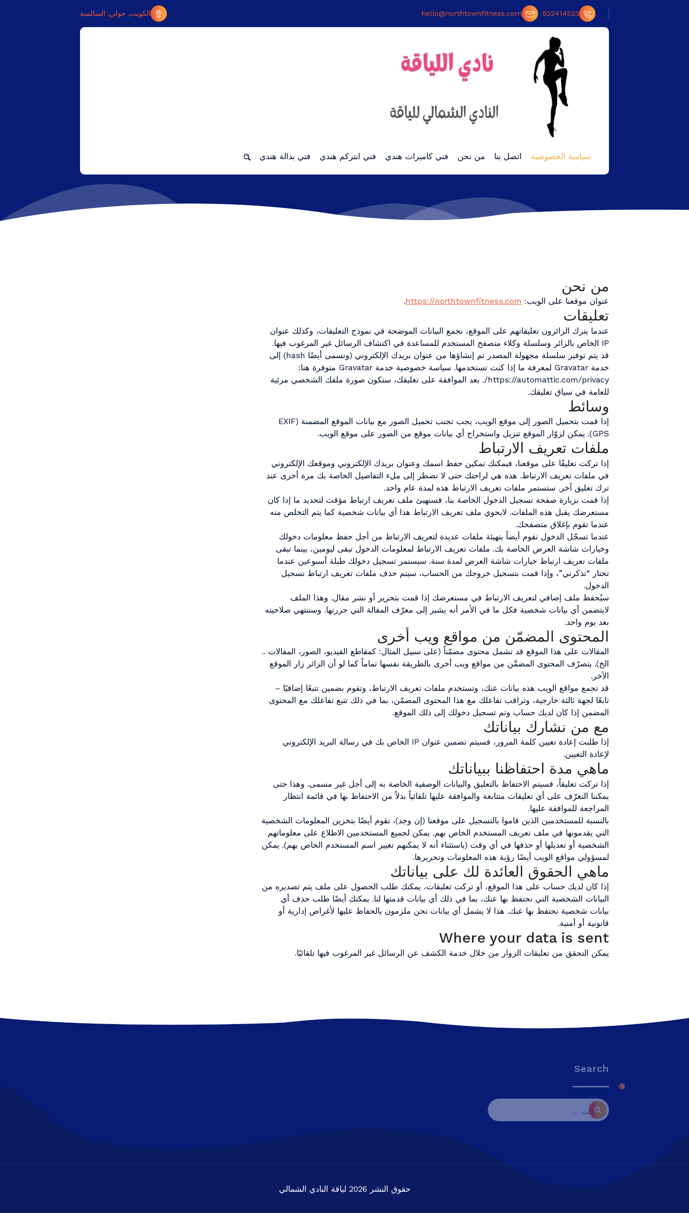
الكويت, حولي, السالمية (123, 13)
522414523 (569, 13)
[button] (246, 156)
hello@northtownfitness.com (479, 13)
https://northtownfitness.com (464, 301)
